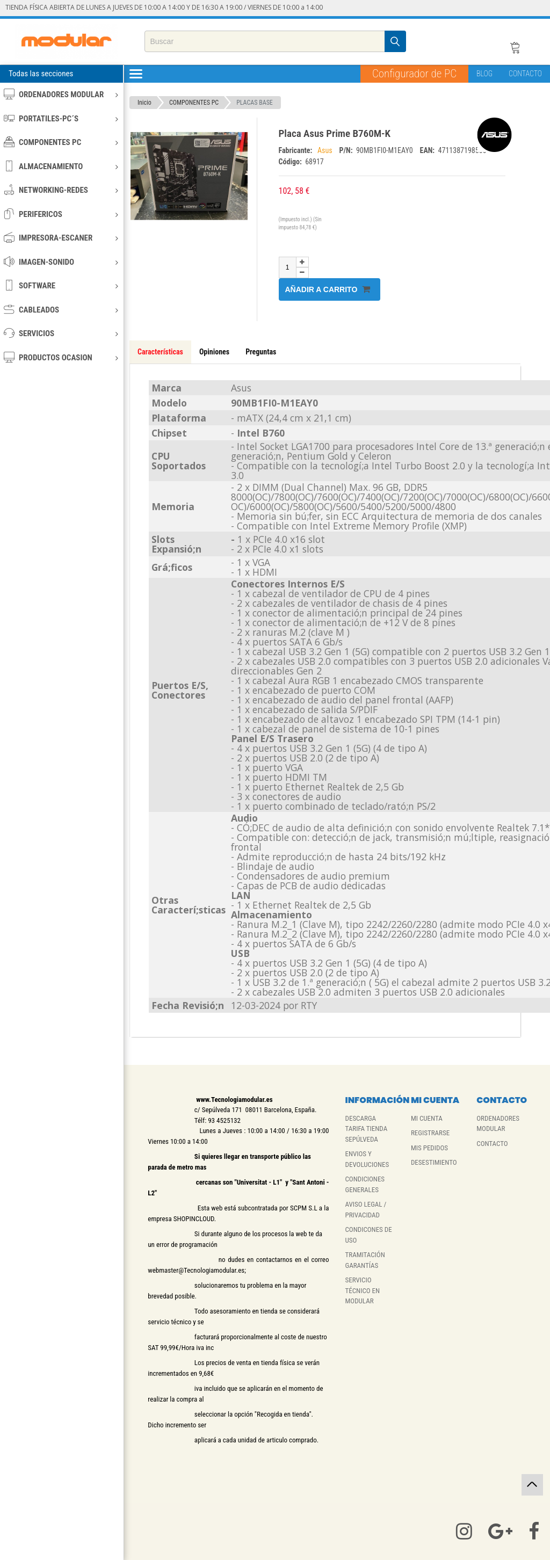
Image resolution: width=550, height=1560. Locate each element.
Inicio (144, 102)
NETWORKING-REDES (61, 189)
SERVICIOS (61, 333)
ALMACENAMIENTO (61, 166)
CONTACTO (525, 73)
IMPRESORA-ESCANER (61, 237)
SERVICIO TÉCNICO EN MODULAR (362, 1290)
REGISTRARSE (430, 1133)
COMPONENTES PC (61, 142)
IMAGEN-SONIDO (61, 261)
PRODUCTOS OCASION (61, 357)
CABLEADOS (61, 309)
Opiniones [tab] (214, 351)
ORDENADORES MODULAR (61, 94)
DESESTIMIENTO (434, 1162)
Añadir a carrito (328, 289)
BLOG (484, 73)
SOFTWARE (61, 285)
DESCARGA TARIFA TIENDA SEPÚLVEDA (366, 1128)
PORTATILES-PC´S (61, 118)
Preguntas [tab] (260, 351)
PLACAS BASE (254, 102)
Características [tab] (160, 351)
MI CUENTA (427, 1118)
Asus (325, 150)
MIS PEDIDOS (429, 1148)
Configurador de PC (414, 73)
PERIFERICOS (61, 214)
